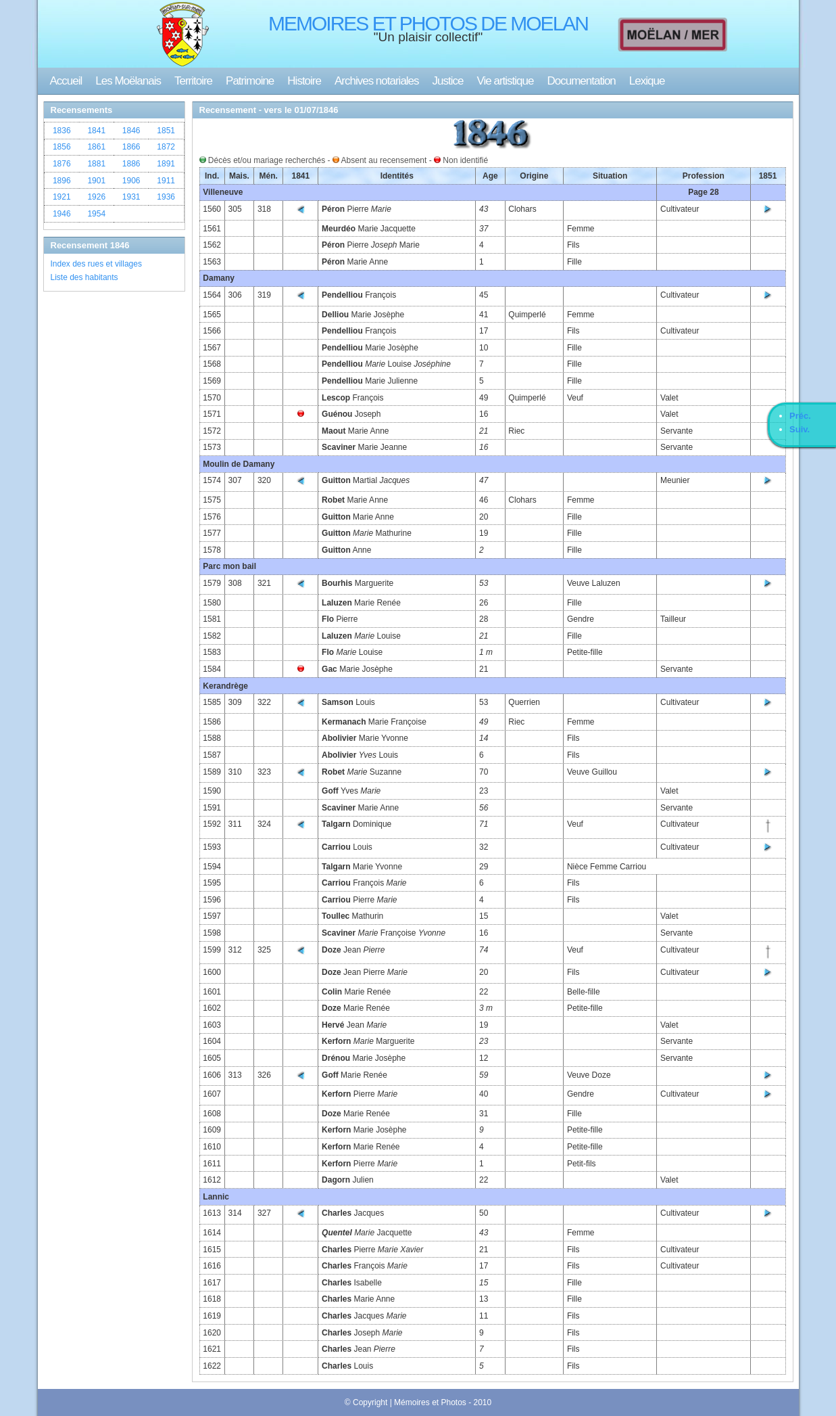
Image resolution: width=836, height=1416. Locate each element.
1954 (96, 214)
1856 (62, 147)
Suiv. (799, 429)
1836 (62, 130)
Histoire (304, 80)
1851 (166, 130)
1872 (166, 147)
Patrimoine (250, 80)
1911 (166, 180)
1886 (131, 163)
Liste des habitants (84, 277)
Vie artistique (505, 80)
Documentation (581, 80)
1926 (96, 197)
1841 (96, 130)
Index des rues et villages (96, 264)
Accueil (66, 80)
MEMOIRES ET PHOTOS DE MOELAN (428, 23)
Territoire (193, 80)
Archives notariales (377, 80)
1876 (62, 163)
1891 (166, 163)
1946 (62, 214)
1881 (96, 163)
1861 (96, 147)
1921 (62, 197)
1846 (131, 130)
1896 (62, 180)
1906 (131, 180)
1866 (131, 147)
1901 (96, 180)
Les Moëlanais (128, 80)
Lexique (647, 80)
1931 (131, 197)
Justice (448, 80)
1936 (166, 197)
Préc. (800, 416)
